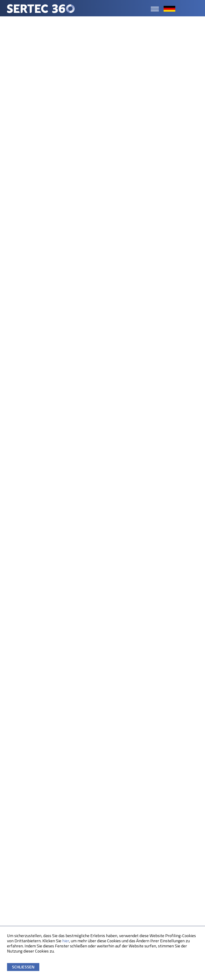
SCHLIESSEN (23, 967)
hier (65, 941)
